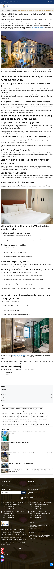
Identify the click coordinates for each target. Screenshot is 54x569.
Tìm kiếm (50, 1)
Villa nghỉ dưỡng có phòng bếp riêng (10, 424)
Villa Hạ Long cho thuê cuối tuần (29, 421)
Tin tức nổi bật (5, 429)
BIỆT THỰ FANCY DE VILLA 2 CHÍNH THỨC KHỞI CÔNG (21, 463)
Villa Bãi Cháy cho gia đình (8, 413)
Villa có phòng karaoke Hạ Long (40, 416)
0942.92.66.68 (5, 484)
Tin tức (2, 397)
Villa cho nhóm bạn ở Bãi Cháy (37, 413)
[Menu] (52, 6)
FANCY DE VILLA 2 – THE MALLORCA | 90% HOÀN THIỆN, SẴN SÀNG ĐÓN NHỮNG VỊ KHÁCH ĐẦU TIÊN (40, 536)
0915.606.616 (4, 486)
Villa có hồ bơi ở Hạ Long (25, 416)
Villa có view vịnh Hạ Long (24, 419)
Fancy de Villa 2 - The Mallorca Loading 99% (19, 442)
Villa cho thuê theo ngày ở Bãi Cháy (10, 416)
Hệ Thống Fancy (5, 394)
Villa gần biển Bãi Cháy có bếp (39, 419)
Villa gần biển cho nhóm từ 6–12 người (10, 421)
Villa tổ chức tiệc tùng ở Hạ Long (44, 424)
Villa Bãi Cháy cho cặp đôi (44, 411)
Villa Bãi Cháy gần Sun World (22, 413)
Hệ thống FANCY (27, 498)
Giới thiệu (3, 392)
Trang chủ (3, 389)
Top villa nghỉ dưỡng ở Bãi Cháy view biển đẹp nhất (26, 411)
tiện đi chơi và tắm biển (7, 411)
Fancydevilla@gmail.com (35, 484)
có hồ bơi (12, 408)
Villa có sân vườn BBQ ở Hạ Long (9, 419)
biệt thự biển (5, 408)
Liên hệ (3, 400)
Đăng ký (23, 492)
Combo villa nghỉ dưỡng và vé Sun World (25, 408)
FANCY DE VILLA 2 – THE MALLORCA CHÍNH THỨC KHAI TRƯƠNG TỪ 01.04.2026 (27, 432)
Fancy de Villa (39, 408)
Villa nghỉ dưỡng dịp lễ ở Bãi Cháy (27, 424)
